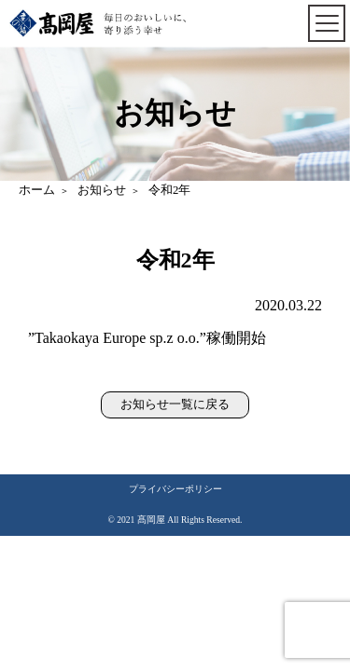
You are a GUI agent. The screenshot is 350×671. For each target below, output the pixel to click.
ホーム (37, 190)
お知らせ (101, 190)
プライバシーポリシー (175, 489)
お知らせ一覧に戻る (175, 404)
